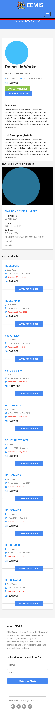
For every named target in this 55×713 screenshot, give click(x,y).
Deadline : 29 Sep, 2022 (16, 312)
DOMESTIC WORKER (16, 440)
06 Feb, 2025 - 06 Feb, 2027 (17, 483)
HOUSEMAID (12, 265)
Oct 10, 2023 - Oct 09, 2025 (32, 78)
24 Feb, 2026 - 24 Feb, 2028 (17, 343)
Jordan (9, 444)
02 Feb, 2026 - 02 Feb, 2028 (17, 413)
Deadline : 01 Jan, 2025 (15, 522)
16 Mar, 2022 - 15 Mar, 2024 (17, 588)
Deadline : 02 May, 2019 (16, 452)
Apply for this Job (19, 94)
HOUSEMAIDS (13, 405)
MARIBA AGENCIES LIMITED (21, 211)
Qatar (8, 375)
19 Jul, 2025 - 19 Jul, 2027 (16, 518)
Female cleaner (14, 370)
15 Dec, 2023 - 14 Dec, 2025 (17, 308)
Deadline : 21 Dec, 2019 (16, 382)
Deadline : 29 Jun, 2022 (15, 277)
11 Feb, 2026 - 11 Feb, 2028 (17, 274)
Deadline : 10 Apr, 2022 (15, 591)
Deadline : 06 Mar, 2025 (15, 487)
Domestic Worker (21, 66)
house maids (12, 335)
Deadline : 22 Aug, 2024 (16, 417)
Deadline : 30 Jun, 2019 (15, 556)
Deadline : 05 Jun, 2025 (15, 347)
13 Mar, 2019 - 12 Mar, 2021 (17, 448)
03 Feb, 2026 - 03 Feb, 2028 (17, 553)
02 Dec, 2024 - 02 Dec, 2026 (17, 378)
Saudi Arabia (11, 78)
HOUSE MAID (12, 300)
